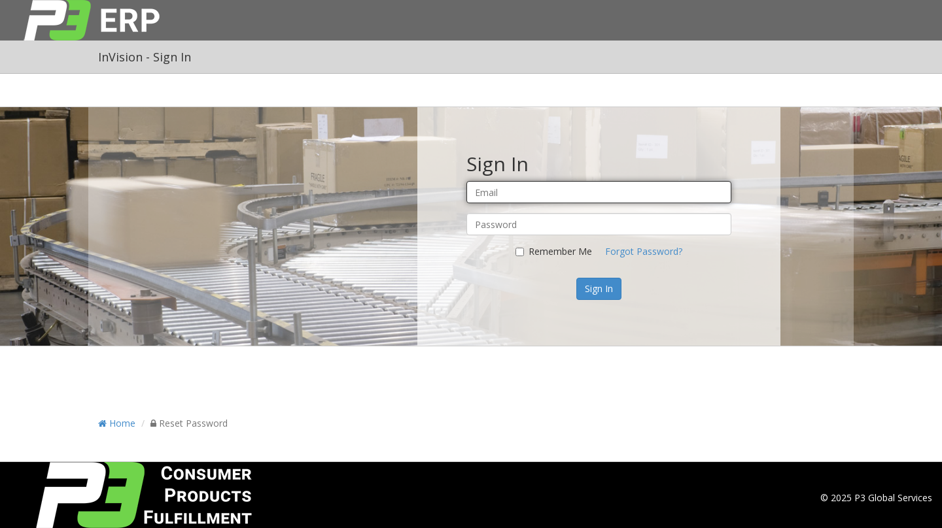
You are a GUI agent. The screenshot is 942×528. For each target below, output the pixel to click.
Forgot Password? (643, 251)
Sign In (599, 288)
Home (116, 423)
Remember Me (553, 251)
